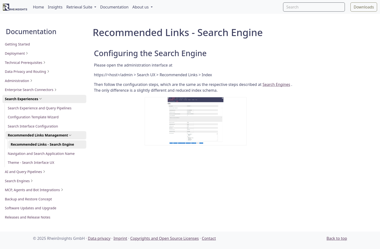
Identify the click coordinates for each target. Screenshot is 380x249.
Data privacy (99, 238)
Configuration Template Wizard (33, 117)
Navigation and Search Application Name (41, 153)
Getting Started (17, 44)
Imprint (120, 238)
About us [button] (141, 7)
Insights (55, 7)
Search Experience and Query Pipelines (39, 108)
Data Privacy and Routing (27, 71)
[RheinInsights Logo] (15, 7)
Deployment (16, 53)
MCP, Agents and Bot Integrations (34, 190)
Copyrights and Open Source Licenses (164, 238)
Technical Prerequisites (25, 62)
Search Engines (19, 181)
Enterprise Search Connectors (31, 89)
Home (38, 7)
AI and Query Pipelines (25, 171)
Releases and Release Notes (27, 217)
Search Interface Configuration (33, 126)
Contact (209, 238)
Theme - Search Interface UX (31, 162)
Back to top (336, 238)
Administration (18, 80)
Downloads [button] (364, 7)
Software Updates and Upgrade (30, 208)
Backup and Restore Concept (28, 199)
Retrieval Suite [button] (79, 7)
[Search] (314, 7)
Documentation (114, 7)
